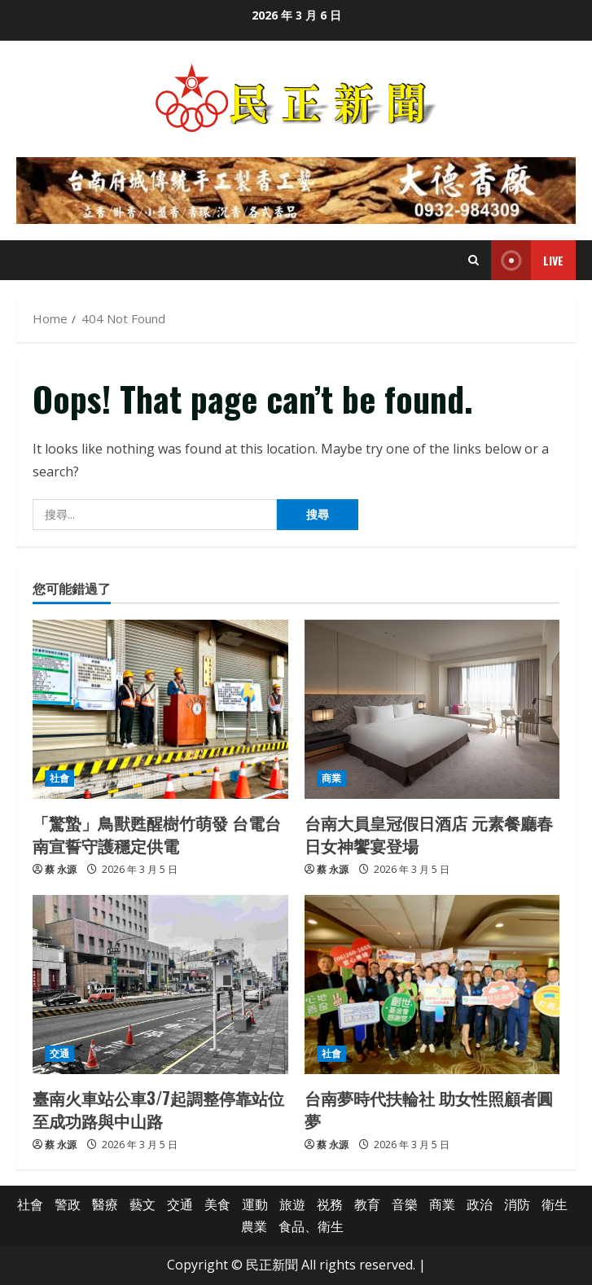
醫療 (105, 1204)
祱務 (330, 1204)
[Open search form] (473, 260)
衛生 (555, 1204)
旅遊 (292, 1204)
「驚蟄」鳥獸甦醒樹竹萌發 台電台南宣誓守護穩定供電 (157, 833)
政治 (480, 1204)
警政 (68, 1204)
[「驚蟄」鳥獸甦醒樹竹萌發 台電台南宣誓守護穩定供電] (160, 709)
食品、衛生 (311, 1226)
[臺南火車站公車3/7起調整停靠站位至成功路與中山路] (160, 984)
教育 (367, 1204)
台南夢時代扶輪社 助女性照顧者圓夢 (429, 1109)
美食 (217, 1204)
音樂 (405, 1204)
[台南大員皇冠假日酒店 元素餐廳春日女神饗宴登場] (432, 709)
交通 (59, 1053)
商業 (331, 778)
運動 (255, 1204)
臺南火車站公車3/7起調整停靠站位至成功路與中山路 (158, 1109)
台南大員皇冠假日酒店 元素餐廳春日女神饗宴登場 (429, 833)
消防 (517, 1204)
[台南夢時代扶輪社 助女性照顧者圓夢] (432, 984)
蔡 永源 (61, 869)
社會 (59, 778)
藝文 (142, 1204)
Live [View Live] (527, 260)
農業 (254, 1226)
